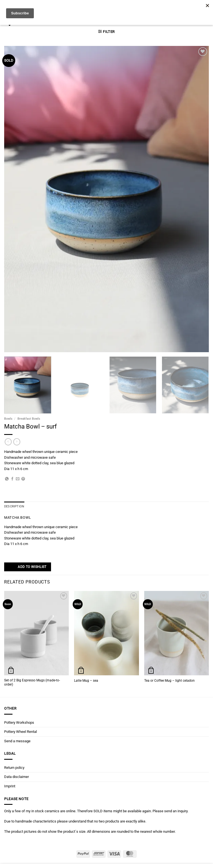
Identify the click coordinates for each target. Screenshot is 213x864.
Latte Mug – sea (86, 680)
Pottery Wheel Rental (20, 732)
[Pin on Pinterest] (23, 479)
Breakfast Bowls (28, 419)
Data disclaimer (16, 777)
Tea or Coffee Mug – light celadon (169, 680)
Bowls (8, 419)
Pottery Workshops (19, 722)
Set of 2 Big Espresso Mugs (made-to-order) (32, 682)
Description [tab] (13, 506)
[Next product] (8, 441)
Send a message (17, 741)
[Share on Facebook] (12, 479)
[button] (106, 31)
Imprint (9, 786)
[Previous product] (16, 441)
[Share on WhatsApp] (7, 479)
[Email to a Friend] (17, 479)
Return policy (14, 767)
